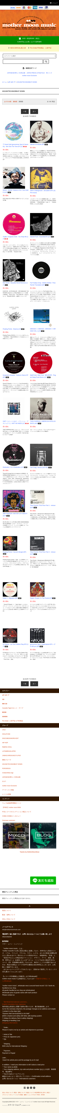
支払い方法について (7, 1092)
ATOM (43, 1094)
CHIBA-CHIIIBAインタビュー (11, 816)
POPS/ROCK (6, 768)
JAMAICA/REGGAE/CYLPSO (11, 755)
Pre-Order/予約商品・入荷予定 (39, 48)
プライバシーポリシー (8, 1094)
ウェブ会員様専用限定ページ (11, 803)
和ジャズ (49, 73)
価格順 (15, 101)
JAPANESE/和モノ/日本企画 (16, 73)
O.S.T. (4, 781)
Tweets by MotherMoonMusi (29, 852)
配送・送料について (19, 1092)
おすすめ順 (7, 101)
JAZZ (4, 730)
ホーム (4, 82)
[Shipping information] (9, 1023)
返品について (30, 1092)
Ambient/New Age (7, 773)
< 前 (24, 111)
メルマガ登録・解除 (20, 1094)
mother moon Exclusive (29, 75)
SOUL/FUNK (6, 734)
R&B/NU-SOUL (7, 747)
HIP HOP (5, 742)
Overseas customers (8, 820)
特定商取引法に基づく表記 (42, 1092)
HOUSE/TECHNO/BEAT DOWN (27, 82)
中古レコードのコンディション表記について (16, 812)
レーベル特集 (6, 794)
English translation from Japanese (14, 1004)
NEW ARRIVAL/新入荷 (17, 48)
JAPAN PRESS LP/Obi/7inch (36, 73)
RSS (38, 1094)
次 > (34, 111)
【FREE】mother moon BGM (11, 807)
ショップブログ (32, 1094)
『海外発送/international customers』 (15, 1002)
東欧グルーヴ (6, 760)
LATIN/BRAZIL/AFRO (9, 751)
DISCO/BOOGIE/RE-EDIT (10, 738)
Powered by (16, 1105)
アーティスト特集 (8, 790)
